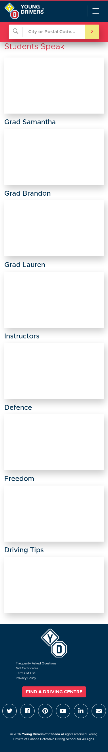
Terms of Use (25, 673)
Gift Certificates (27, 668)
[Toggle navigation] (96, 10)
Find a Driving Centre (54, 692)
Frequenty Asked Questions (36, 663)
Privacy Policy (26, 678)
